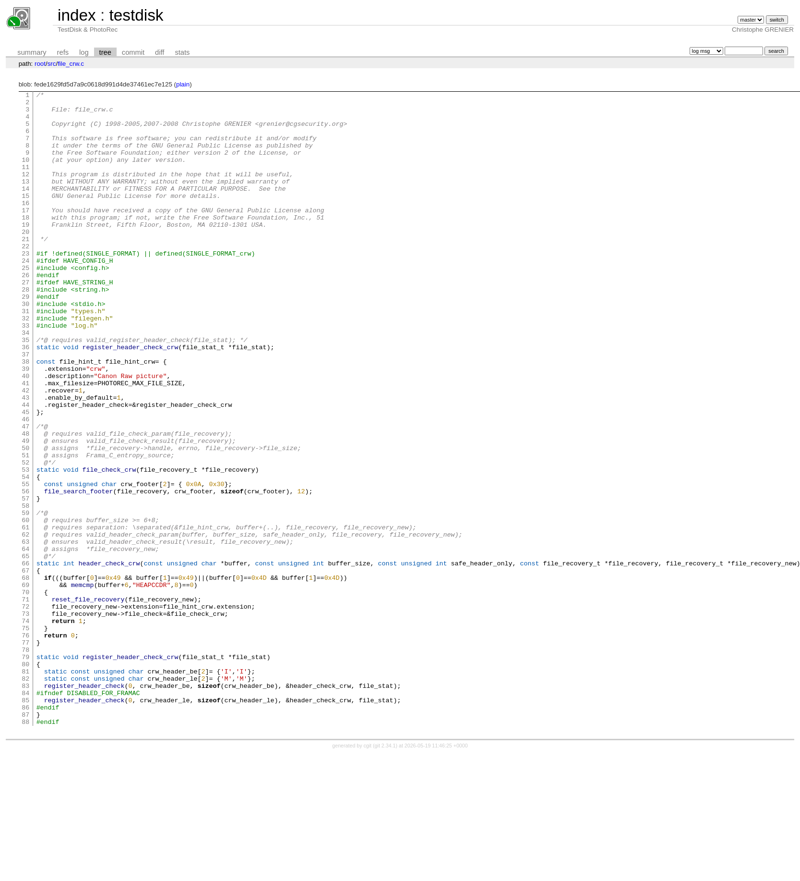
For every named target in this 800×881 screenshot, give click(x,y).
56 (25, 571)
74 (25, 727)
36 (25, 398)
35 (25, 390)
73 (25, 718)
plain (183, 84)
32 (25, 364)
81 (25, 787)
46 (25, 485)
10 (25, 174)
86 (25, 831)
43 (25, 459)
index (77, 15)
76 (25, 744)
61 (25, 615)
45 (25, 476)
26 (25, 312)
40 (25, 433)
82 (25, 796)
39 (25, 424)
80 (25, 779)
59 (25, 597)
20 (25, 260)
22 (25, 277)
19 (25, 251)
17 (25, 234)
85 (25, 822)
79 (25, 770)
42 (25, 450)
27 (25, 321)
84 (25, 813)
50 (25, 519)
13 (25, 200)
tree (105, 52)
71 (25, 701)
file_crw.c (71, 63)
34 (25, 381)
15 (25, 217)
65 (25, 649)
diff (159, 52)
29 (25, 338)
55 (25, 563)
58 (25, 589)
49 (25, 511)
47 (25, 493)
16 (25, 225)
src (52, 63)
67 (25, 666)
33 (25, 372)
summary (31, 52)
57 (25, 580)
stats (182, 52)
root (40, 63)
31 (25, 355)
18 (25, 243)
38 (25, 416)
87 (25, 839)
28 (25, 329)
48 (25, 502)
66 (25, 658)
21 (25, 269)
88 (25, 848)
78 (25, 762)
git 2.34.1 (385, 872)
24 (25, 295)
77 (25, 753)
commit (133, 52)
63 (25, 632)
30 (25, 347)
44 (25, 468)
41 (25, 442)
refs (63, 52)
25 (25, 303)
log (84, 52)
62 (25, 623)
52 (25, 537)
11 (25, 182)
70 (25, 692)
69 (25, 684)
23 (25, 286)
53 (25, 545)
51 (25, 528)
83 (25, 805)
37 (25, 407)
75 (25, 736)
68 (25, 675)
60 (25, 606)
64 (25, 640)
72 (25, 710)
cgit (368, 872)
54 (25, 554)
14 (25, 208)
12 (25, 191)
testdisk (136, 15)
